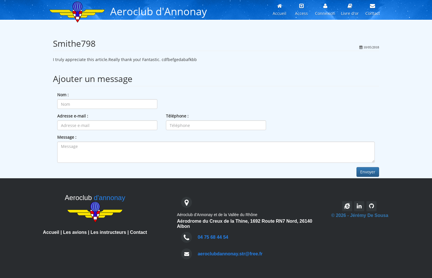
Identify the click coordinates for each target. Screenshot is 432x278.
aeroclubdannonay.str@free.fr (230, 253)
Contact (138, 232)
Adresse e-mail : (72, 116)
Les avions (75, 232)
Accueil (51, 232)
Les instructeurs (108, 232)
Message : (66, 137)
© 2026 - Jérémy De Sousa (359, 215)
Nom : (63, 94)
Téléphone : (177, 116)
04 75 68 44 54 (213, 237)
